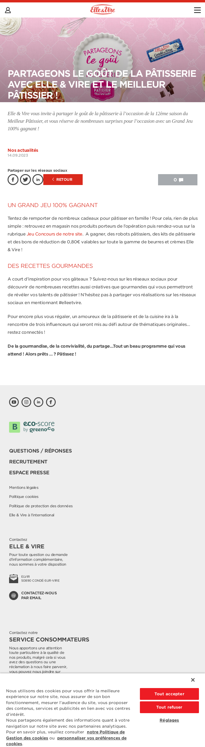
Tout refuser (169, 707)
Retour (62, 179)
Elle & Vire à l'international (31, 515)
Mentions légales (23, 487)
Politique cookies (23, 496)
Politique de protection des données (41, 506)
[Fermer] (193, 680)
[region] (102, 710)
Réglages (169, 720)
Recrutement (28, 462)
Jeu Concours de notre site (54, 234)
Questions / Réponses (40, 451)
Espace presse (29, 473)
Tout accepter (169, 694)
